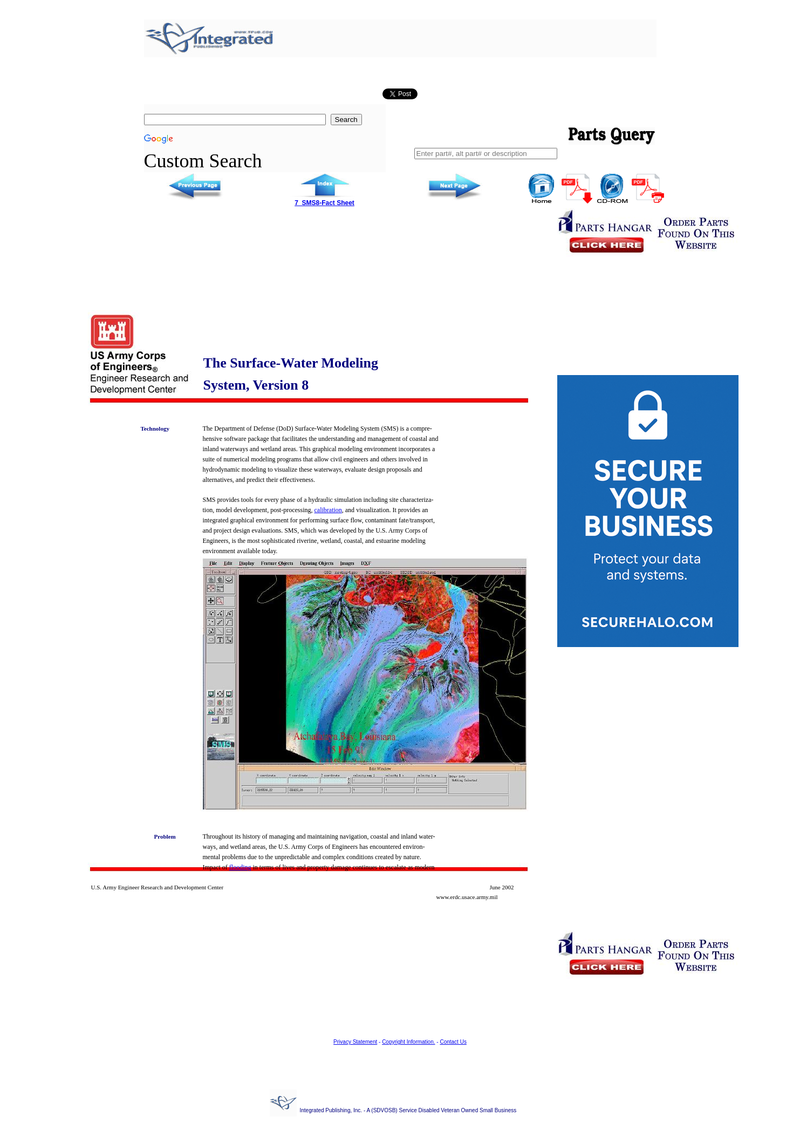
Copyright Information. (408, 1042)
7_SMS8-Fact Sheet (324, 203)
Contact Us (453, 1042)
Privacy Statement (355, 1042)
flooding (240, 867)
